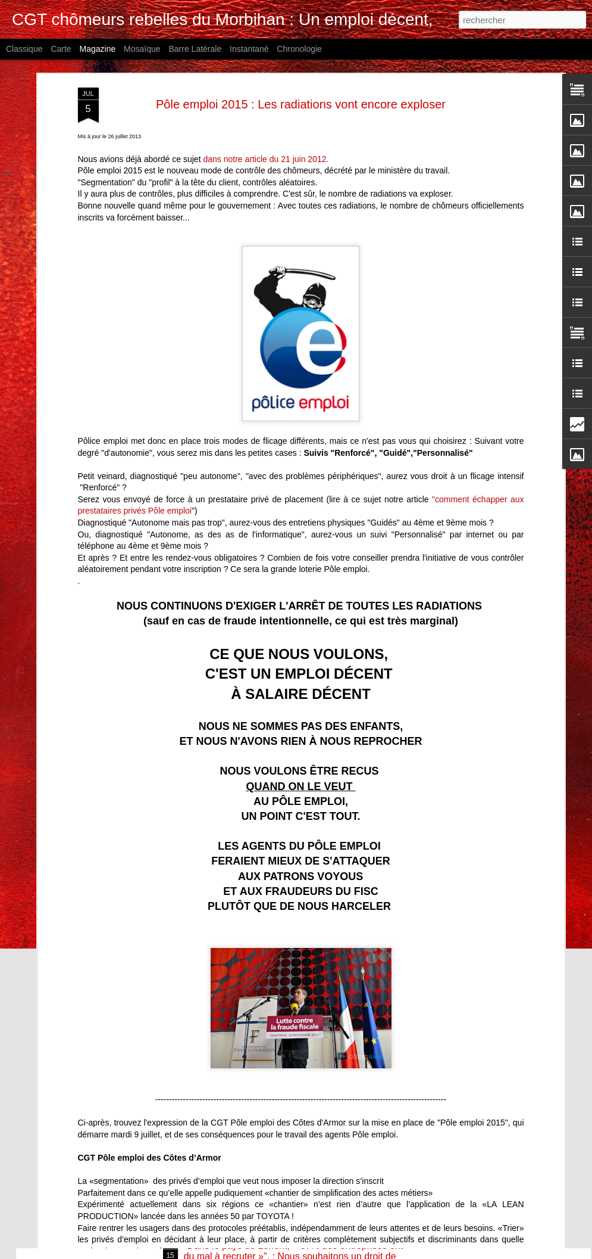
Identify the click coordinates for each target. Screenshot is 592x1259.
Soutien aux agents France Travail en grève (276, 1110)
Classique (24, 49)
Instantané (249, 49)
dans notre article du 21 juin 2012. (265, 77)
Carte (61, 49)
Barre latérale (194, 49)
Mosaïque (142, 49)
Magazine (98, 49)
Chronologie (299, 49)
